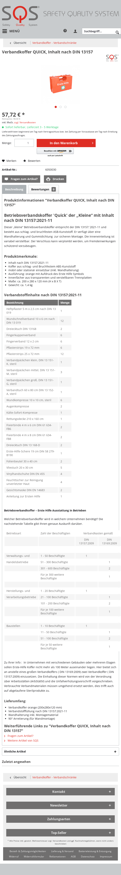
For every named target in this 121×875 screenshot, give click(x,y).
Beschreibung (14, 189)
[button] (55, 152)
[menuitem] (11, 31)
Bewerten (31, 161)
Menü (11, 30)
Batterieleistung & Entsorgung (95, 851)
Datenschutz (88, 856)
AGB (73, 856)
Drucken (55, 179)
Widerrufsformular (34, 856)
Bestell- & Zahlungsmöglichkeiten (28, 851)
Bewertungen (43, 189)
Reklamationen (57, 856)
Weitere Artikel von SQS (21, 740)
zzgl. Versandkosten (25, 122)
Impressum (106, 856)
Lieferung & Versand (62, 851)
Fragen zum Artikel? (21, 179)
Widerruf (14, 856)
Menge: (7, 143)
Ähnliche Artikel (15, 751)
